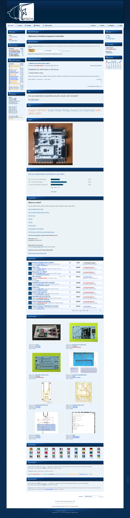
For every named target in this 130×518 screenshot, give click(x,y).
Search (101, 25)
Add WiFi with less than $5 (41, 296)
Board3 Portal (61, 506)
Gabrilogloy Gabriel (15, 83)
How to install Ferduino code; (35, 209)
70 (22, 55)
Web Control (47, 25)
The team (57, 501)
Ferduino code (40, 270)
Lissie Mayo (14, 73)
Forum (19, 25)
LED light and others (42, 290)
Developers (58, 474)
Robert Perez (14, 82)
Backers (46, 474)
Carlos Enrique (14, 89)
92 (22, 54)
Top (101, 81)
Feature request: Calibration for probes (45, 306)
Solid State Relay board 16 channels (71, 110)
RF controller (36, 276)
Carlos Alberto (50, 489)
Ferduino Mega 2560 (37, 246)
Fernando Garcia (15, 50)
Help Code (35, 267)
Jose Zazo (41, 307)
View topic (54, 191)
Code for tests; (32, 225)
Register (110, 25)
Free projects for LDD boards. (36, 228)
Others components (41, 265)
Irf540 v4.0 (35, 287)
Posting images (111, 38)
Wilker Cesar (14, 69)
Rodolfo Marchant (15, 65)
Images (28, 25)
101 (22, 53)
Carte (73, 376)
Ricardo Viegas (14, 79)
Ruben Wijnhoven (15, 55)
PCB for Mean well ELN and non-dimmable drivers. (41, 232)
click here (34, 100)
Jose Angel (13, 75)
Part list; (30, 219)
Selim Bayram (14, 78)
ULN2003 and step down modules (43, 282)
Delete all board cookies (66, 501)
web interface (37, 235)
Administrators (36, 474)
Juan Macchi (41, 264)
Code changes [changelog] (41, 301)
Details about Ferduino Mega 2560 (37, 253)
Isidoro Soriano (14, 76)
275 (22, 51)
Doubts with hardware (39, 292)
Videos (37, 25)
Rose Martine (14, 80)
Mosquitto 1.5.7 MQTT (39, 272)
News (37, 280)
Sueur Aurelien (14, 54)
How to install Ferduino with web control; (38, 212)
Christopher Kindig (15, 51)
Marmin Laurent (15, 72)
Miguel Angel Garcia (16, 66)
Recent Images (32, 316)
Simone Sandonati (15, 53)
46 (100, 310)
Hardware (74, 346)
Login (119, 25)
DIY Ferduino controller (42, 274)
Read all (99, 79)
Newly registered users (72, 474)
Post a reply (47, 79)
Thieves (91, 474)
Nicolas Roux (88, 277)
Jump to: (81, 496)
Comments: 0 (40, 79)
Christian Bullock (70, 511)
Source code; (31, 215)
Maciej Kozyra (42, 273)
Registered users (83, 474)
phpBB (59, 512)
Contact (92, 25)
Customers (51, 474)
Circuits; (30, 222)
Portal (10, 25)
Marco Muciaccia (15, 88)
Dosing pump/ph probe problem (43, 262)
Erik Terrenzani (14, 86)
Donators (63, 474)
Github (109, 37)
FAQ (108, 35)
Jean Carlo (13, 71)
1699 (22, 50)
